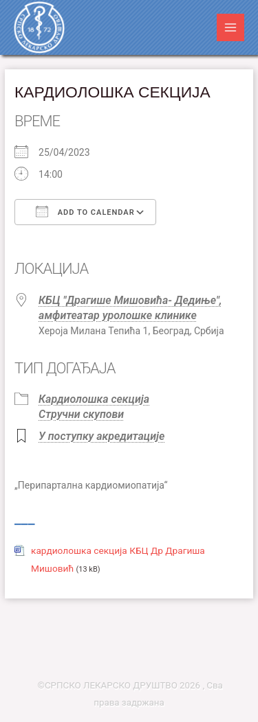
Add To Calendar (85, 211)
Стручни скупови (81, 414)
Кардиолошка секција (94, 399)
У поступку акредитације (101, 436)
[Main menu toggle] (231, 28)
